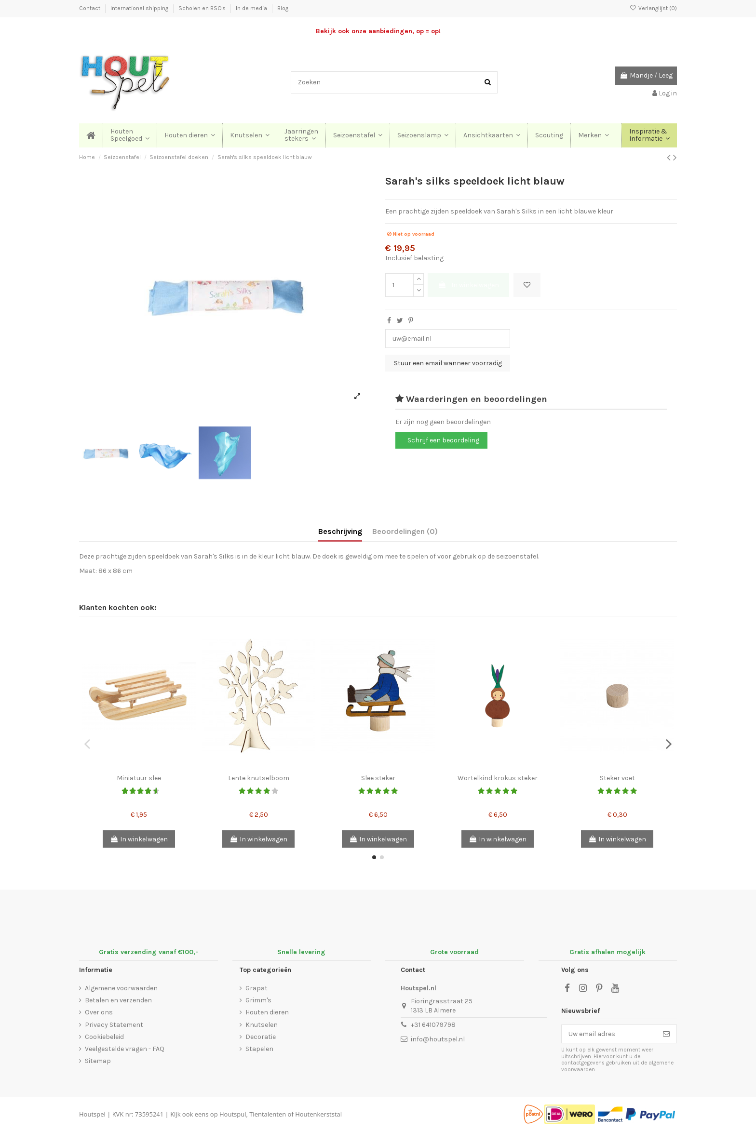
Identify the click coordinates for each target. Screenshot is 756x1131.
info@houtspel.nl (438, 1039)
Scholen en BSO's (202, 8)
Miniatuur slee (139, 778)
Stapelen (259, 1049)
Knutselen (261, 1025)
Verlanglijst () (653, 8)
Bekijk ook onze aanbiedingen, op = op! (378, 31)
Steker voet (617, 778)
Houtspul (232, 1114)
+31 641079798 (433, 1025)
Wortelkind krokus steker (498, 778)
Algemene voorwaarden (121, 988)
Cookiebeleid (104, 1037)
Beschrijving (340, 531)
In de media (252, 8)
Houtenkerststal (318, 1114)
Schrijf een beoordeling (443, 440)
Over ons (99, 1012)
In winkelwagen (468, 285)
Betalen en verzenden (118, 1000)
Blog (282, 8)
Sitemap (98, 1061)
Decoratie (260, 1037)
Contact (90, 8)
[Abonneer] (666, 1034)
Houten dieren (267, 1012)
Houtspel (92, 1114)
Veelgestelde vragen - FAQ (124, 1049)
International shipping (140, 8)
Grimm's (258, 1000)
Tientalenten (267, 1114)
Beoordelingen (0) (405, 531)
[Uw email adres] (609, 1034)
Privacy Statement (114, 1025)
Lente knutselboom (258, 778)
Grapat (256, 988)
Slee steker (378, 778)
